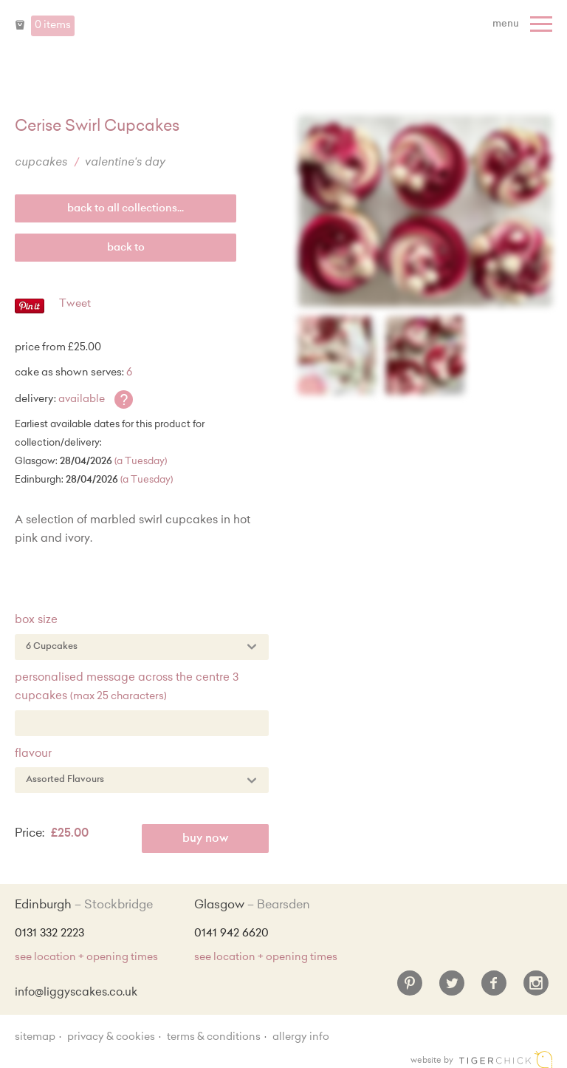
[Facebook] (493, 988)
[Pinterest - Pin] (29, 311)
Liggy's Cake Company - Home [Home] (283, 35)
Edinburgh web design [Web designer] (505, 1059)
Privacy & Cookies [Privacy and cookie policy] (111, 1038)
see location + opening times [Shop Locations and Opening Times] (86, 958)
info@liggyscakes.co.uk (76, 993)
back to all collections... (125, 209)
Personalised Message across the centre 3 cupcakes (126, 688)
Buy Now (205, 839)
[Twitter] (451, 988)
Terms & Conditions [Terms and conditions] (214, 1038)
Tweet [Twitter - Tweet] (75, 304)
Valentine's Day (125, 163)
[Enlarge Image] (425, 211)
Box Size (36, 620)
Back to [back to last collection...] (126, 248)
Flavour (33, 754)
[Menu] (524, 24)
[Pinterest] (409, 988)
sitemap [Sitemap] (35, 1038)
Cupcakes (41, 163)
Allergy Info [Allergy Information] (300, 1038)
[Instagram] (536, 988)
